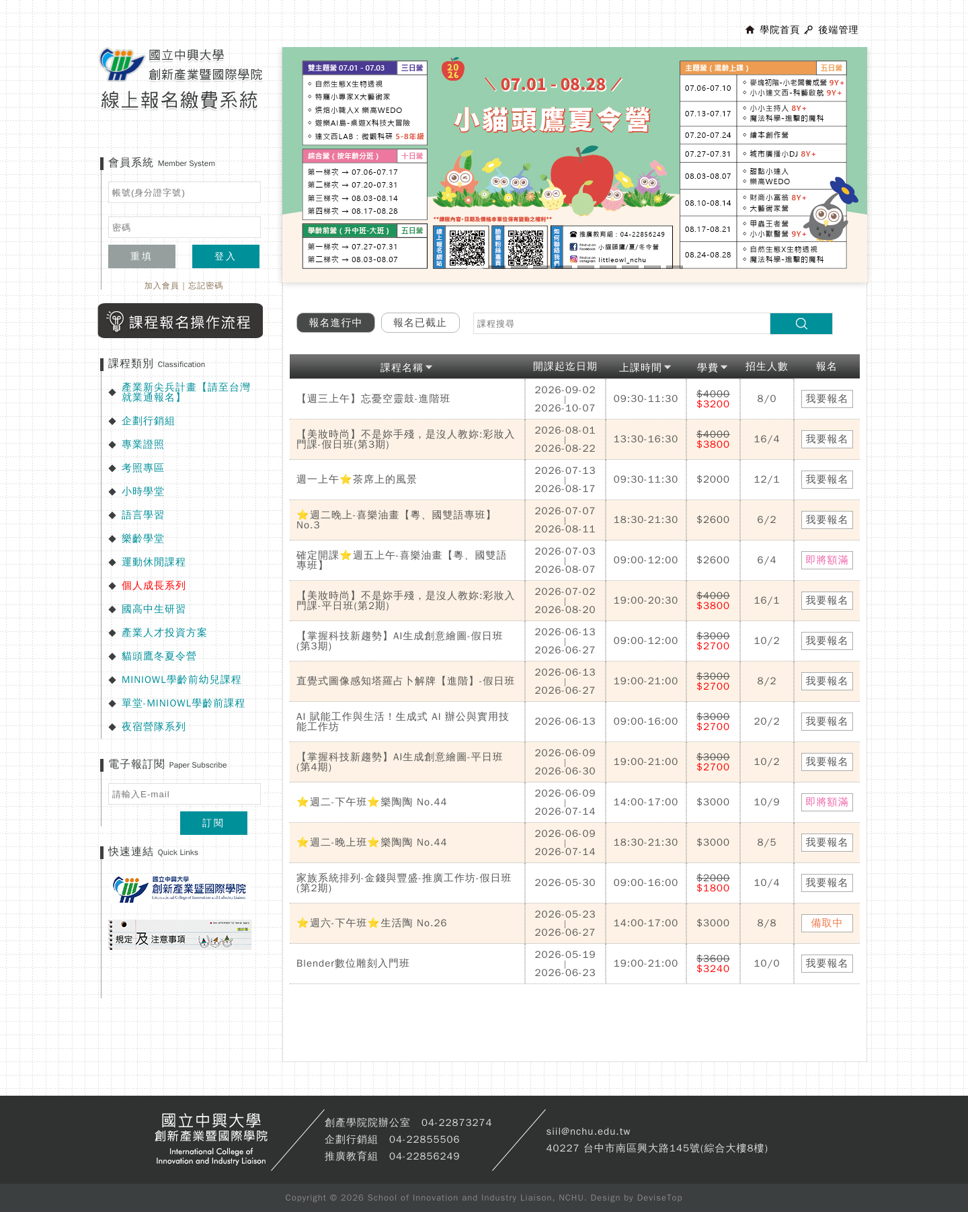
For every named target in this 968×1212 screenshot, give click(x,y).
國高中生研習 (154, 609)
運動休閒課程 (154, 562)
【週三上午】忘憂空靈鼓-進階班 (373, 399)
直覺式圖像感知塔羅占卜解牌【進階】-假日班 (406, 681)
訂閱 (213, 823)
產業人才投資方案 (165, 633)
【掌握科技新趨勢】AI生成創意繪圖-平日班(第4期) (399, 762)
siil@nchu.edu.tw (588, 1131)
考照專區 (143, 468)
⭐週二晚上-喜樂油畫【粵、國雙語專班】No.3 (396, 520)
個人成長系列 (154, 585)
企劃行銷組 (148, 421)
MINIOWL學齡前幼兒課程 (182, 680)
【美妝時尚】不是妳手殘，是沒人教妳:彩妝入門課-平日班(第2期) (406, 601)
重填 (141, 256)
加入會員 (162, 285)
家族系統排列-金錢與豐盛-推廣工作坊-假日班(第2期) (404, 883)
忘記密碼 (205, 285)
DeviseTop (660, 1197)
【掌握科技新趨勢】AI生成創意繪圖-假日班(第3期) (399, 641)
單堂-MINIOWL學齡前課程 (183, 703)
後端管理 (838, 30)
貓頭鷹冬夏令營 (159, 656)
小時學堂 (143, 491)
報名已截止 (420, 323)
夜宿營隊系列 (154, 727)
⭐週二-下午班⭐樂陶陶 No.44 (371, 802)
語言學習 (143, 515)
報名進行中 (336, 323)
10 (674, 267)
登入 (225, 256)
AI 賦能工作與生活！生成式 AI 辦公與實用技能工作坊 (403, 722)
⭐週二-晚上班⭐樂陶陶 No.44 (371, 842)
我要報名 (827, 399)
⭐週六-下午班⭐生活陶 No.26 (371, 923)
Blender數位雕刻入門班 (353, 963)
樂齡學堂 (143, 538)
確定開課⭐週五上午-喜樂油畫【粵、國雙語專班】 (402, 560)
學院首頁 (780, 30)
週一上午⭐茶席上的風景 (356, 479)
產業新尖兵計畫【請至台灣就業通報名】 (186, 392)
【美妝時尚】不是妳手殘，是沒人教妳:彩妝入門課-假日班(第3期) (406, 439)
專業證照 (143, 444)
